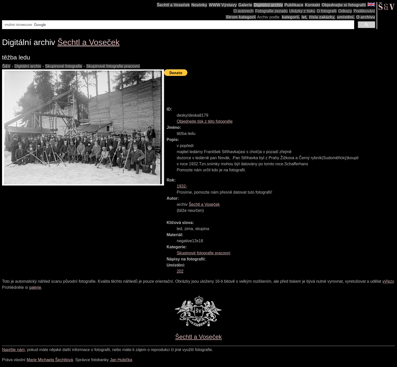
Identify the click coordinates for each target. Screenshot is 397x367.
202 (180, 271)
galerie (35, 287)
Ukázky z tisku (302, 11)
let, (304, 17)
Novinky (199, 5)
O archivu (365, 17)
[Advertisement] (256, 89)
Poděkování (364, 11)
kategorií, (291, 17)
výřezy (388, 281)
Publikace (293, 5)
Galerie (245, 5)
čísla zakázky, (322, 17)
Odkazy (345, 11)
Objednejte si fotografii (344, 5)
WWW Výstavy (223, 5)
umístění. (346, 17)
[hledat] (178, 25)
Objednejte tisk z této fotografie (205, 121)
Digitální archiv (268, 5)
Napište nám (13, 350)
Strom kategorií (240, 17)
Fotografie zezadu (271, 11)
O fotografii (326, 11)
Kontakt (312, 5)
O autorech (243, 11)
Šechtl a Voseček (173, 5)
